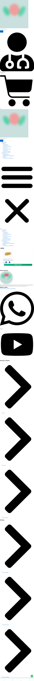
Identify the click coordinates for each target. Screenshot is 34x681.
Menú (4, 679)
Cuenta (21, 679)
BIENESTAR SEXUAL (6, 154)
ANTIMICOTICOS (6, 145)
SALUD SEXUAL (4, 153)
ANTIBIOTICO (5, 144)
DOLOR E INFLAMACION (7, 146)
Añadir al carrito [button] (18, 264)
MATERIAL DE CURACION (6, 152)
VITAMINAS (4, 156)
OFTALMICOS (5, 150)
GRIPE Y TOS (5, 147)
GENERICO (4, 143)
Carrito (30, 679)
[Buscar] (1, 31)
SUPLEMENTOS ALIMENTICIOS (8, 158)
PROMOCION (4, 142)
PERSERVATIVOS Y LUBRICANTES (8, 155)
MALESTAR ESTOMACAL (7, 236)
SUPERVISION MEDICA (7, 151)
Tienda (12, 679)
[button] (17, 194)
